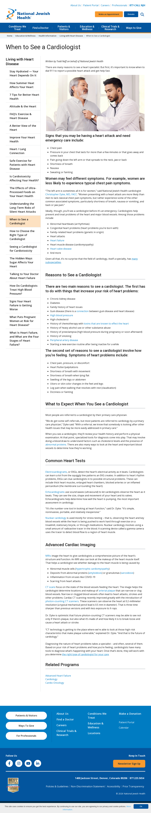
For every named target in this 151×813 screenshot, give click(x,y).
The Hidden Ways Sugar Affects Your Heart (21, 262)
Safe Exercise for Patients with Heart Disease (22, 164)
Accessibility (113, 786)
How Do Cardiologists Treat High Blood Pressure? (23, 289)
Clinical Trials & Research (110, 28)
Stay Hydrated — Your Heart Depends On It (24, 73)
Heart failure (57, 240)
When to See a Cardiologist (19, 221)
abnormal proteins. (56, 444)
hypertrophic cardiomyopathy (92, 568)
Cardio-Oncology (54, 682)
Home (9, 35)
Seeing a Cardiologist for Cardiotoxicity (23, 248)
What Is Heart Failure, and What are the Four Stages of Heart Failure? (24, 338)
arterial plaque (107, 590)
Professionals (119, 5)
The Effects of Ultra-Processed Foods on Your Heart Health (23, 192)
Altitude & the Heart (23, 106)
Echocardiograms (55, 492)
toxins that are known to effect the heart (106, 323)
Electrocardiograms (56, 471)
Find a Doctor (41, 27)
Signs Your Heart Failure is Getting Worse (21, 305)
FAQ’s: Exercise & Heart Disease (21, 116)
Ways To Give (26, 725)
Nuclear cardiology (55, 518)
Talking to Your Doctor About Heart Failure (24, 276)
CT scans (50, 587)
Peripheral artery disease (64, 340)
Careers (106, 5)
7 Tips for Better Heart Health (24, 96)
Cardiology (51, 679)
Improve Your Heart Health (22, 139)
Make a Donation (130, 713)
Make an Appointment (109, 14)
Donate (131, 14)
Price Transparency (133, 786)
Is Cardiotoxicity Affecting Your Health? (24, 178)
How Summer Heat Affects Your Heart (22, 85)
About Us (75, 5)
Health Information (47, 35)
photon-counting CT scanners (62, 601)
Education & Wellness (87, 28)
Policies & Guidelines (57, 786)
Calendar (124, 727)
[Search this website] (142, 14)
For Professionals (26, 735)
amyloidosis (95, 572)
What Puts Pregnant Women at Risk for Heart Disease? (23, 321)
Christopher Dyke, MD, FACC (61, 194)
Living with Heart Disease (71, 35)
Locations (94, 733)
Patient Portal (91, 5)
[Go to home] (28, 14)
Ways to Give (133, 27)
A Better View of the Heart (23, 127)
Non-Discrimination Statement (88, 786)
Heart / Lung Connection (18, 151)
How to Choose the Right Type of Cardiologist (22, 235)
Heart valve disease (61, 248)
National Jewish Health (134, 793)
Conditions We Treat (17, 28)
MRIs (48, 555)
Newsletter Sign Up (129, 763)
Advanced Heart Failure (58, 675)
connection (82, 311)
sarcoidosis (127, 572)
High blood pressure (61, 315)
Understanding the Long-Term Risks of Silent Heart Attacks (23, 207)
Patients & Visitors (64, 28)
